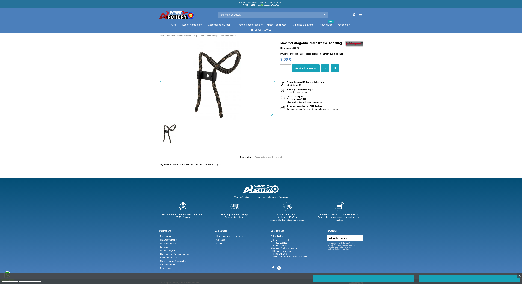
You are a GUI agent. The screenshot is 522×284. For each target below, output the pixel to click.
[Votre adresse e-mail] (342, 238)
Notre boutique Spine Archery (173, 261)
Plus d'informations (10, 280)
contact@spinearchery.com (285, 248)
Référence (285, 48)
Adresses (220, 240)
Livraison (164, 247)
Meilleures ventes (168, 243)
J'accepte (469, 278)
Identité (219, 243)
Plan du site (165, 268)
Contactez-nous (167, 265)
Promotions (165, 236)
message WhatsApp (271, 5)
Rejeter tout (363, 278)
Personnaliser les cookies (30, 280)
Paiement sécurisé (168, 257)
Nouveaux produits (168, 240)
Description (246, 157)
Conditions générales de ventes (174, 254)
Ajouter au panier (306, 68)
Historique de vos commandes (230, 236)
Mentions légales (168, 250)
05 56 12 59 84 (252, 5)
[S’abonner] (360, 238)
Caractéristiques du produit (268, 157)
